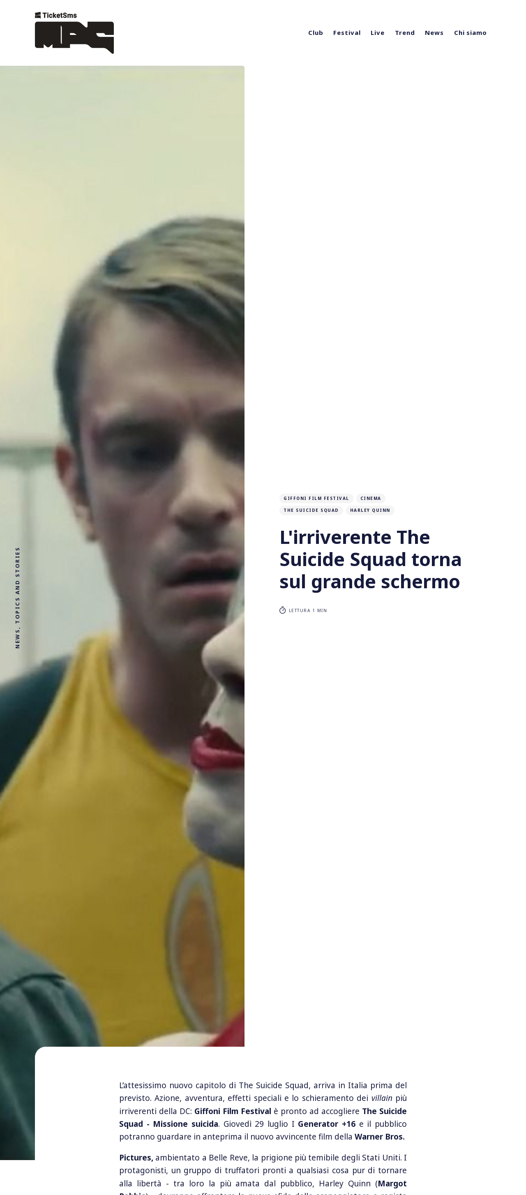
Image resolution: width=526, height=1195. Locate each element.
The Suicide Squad (311, 510)
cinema (370, 498)
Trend (405, 32)
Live (378, 32)
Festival (346, 32)
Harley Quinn (370, 510)
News (434, 32)
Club (315, 32)
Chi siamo (470, 32)
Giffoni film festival (316, 498)
